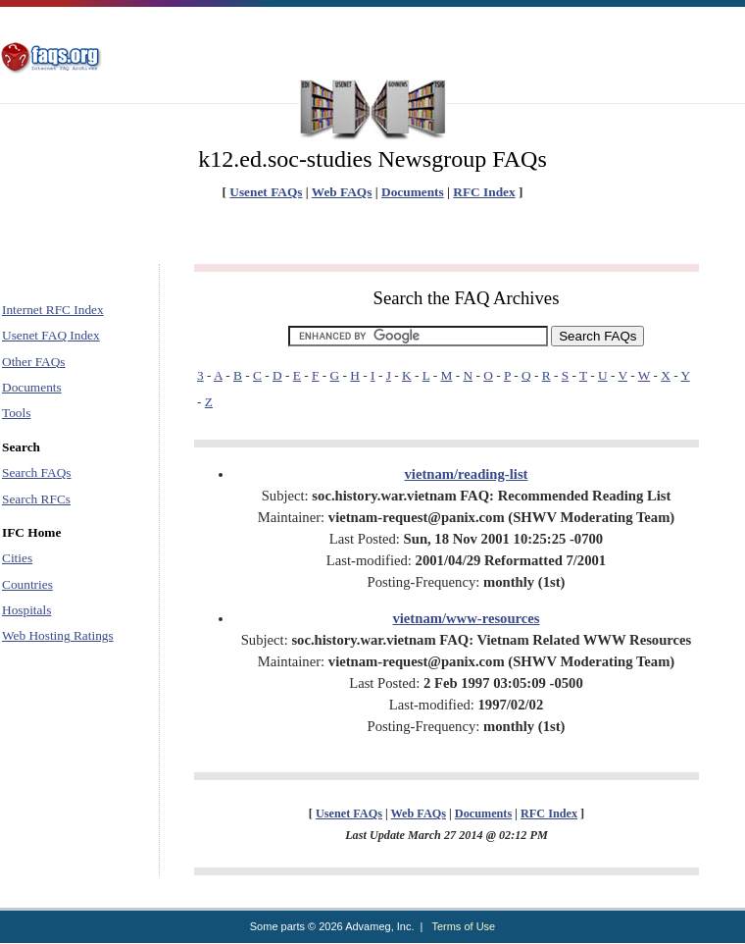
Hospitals (26, 610)
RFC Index (484, 191)
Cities (17, 558)
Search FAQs (36, 472)
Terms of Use (463, 926)
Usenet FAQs (265, 191)
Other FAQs (34, 361)
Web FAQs (342, 191)
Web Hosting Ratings (58, 635)
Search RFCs (36, 499)
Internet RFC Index (53, 309)
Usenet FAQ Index (51, 335)
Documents (412, 191)
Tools (16, 412)
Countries (27, 584)
